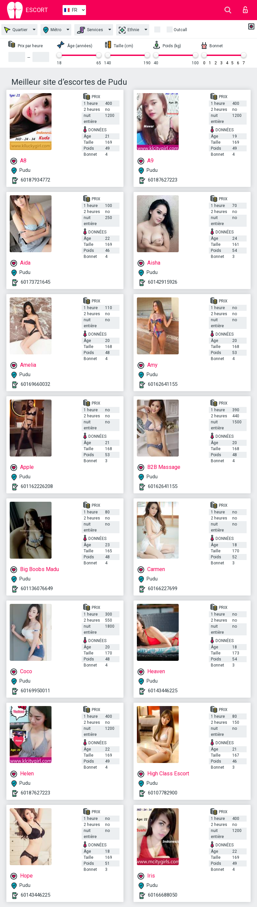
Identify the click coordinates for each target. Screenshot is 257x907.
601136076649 (37, 588)
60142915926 (162, 282)
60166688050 (162, 895)
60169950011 (35, 691)
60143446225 (162, 691)
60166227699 (162, 588)
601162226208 (37, 486)
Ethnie (129, 30)
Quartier (15, 30)
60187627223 (162, 180)
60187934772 (35, 180)
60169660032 (35, 384)
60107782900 (162, 793)
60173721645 (35, 282)
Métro (52, 29)
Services (90, 30)
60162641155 (162, 384)
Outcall (180, 29)
